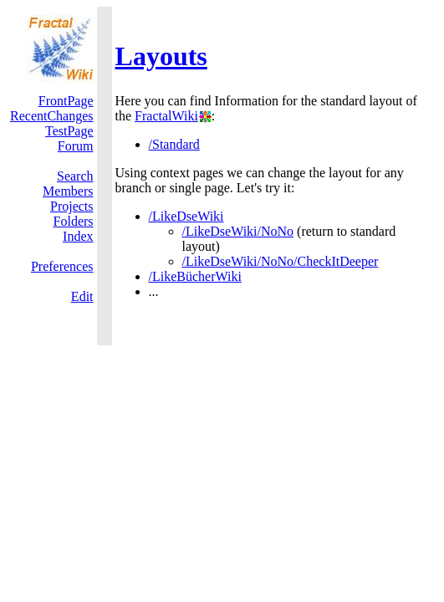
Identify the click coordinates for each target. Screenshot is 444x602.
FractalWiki (166, 116)
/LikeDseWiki (186, 216)
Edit (82, 296)
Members (68, 191)
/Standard (174, 144)
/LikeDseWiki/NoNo (238, 231)
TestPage (69, 131)
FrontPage (66, 101)
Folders (74, 221)
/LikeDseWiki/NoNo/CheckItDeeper (280, 261)
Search (75, 176)
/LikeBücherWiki (195, 276)
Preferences (62, 266)
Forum (76, 146)
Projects (72, 206)
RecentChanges (52, 116)
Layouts (161, 56)
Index (78, 236)
